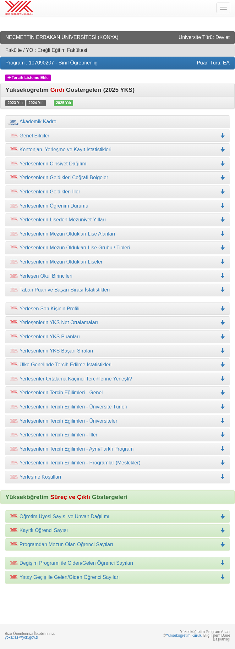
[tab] (117, 122)
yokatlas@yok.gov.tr (21, 637)
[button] (117, 150)
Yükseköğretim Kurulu (184, 635)
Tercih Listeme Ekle (28, 77)
